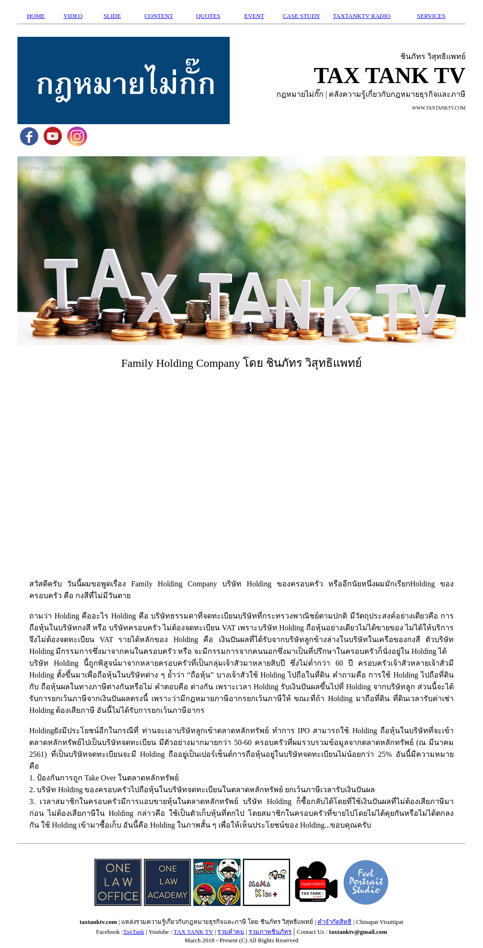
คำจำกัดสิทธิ (334, 921)
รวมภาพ (260, 931)
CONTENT (158, 15)
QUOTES (208, 15)
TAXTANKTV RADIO (362, 15)
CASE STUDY (301, 15)
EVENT (254, 15)
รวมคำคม (230, 931)
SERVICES (431, 15)
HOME (36, 15)
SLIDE (112, 15)
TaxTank (133, 931)
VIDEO (72, 15)
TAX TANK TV (193, 931)
